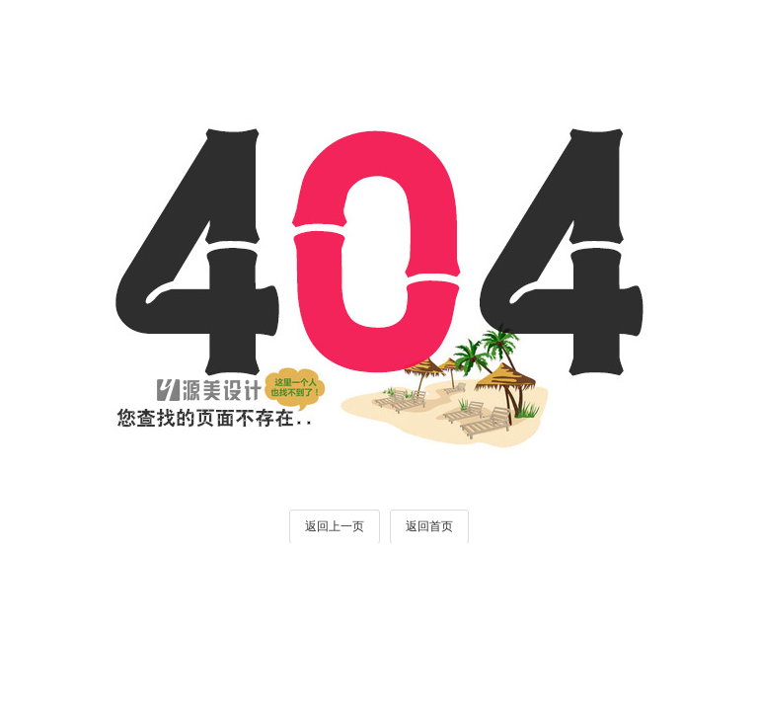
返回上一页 (334, 526)
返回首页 (429, 526)
